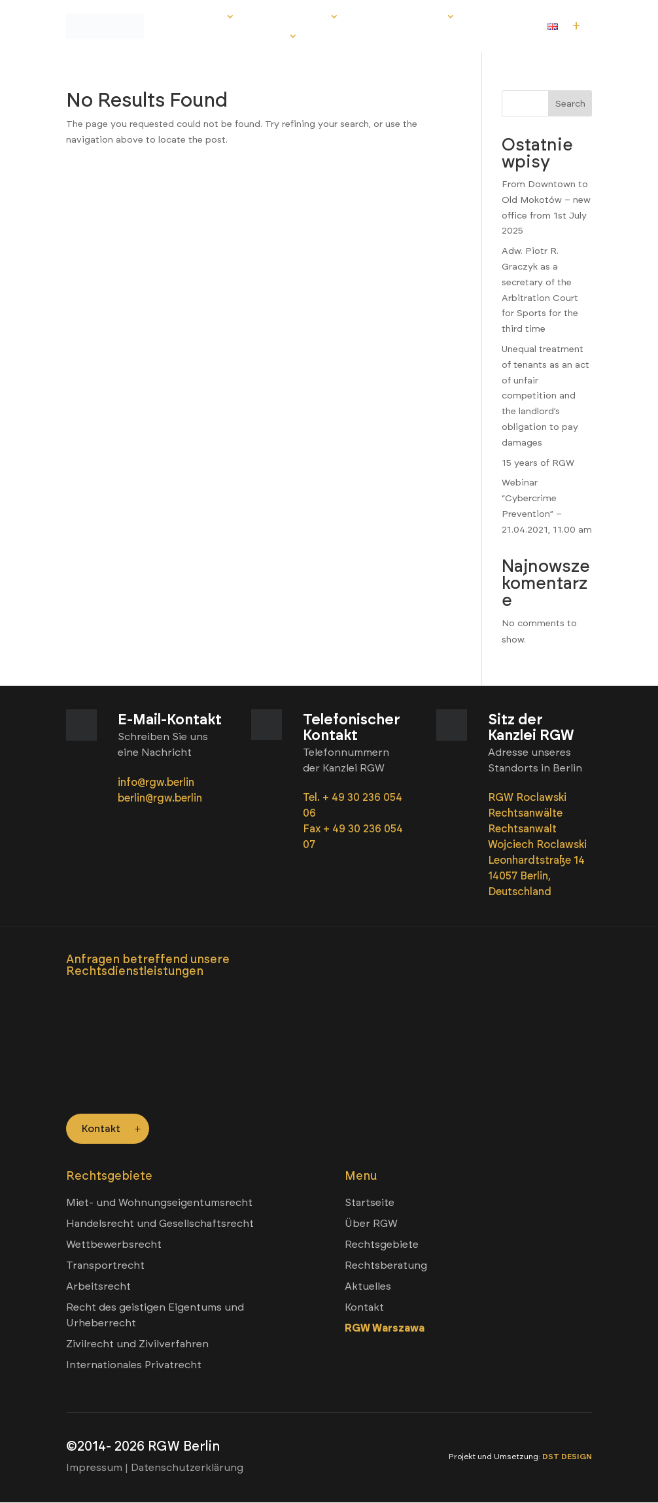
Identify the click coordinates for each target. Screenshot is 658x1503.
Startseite (369, 1203)
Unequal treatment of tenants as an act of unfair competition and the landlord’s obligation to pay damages (545, 396)
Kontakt (265, 36)
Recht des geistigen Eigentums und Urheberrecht (155, 1315)
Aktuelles (203, 36)
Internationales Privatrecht (133, 1365)
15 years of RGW (538, 463)
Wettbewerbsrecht (114, 1245)
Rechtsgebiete (291, 17)
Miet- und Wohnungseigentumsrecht (159, 1203)
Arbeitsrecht (98, 1287)
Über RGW (201, 17)
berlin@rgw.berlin (160, 798)
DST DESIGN (567, 1457)
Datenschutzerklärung (187, 1468)
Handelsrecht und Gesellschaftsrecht (160, 1224)
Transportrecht (105, 1266)
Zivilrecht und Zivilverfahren (137, 1344)
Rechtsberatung (401, 17)
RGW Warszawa (384, 1328)
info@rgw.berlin (157, 782)
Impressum (94, 1468)
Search (570, 103)
